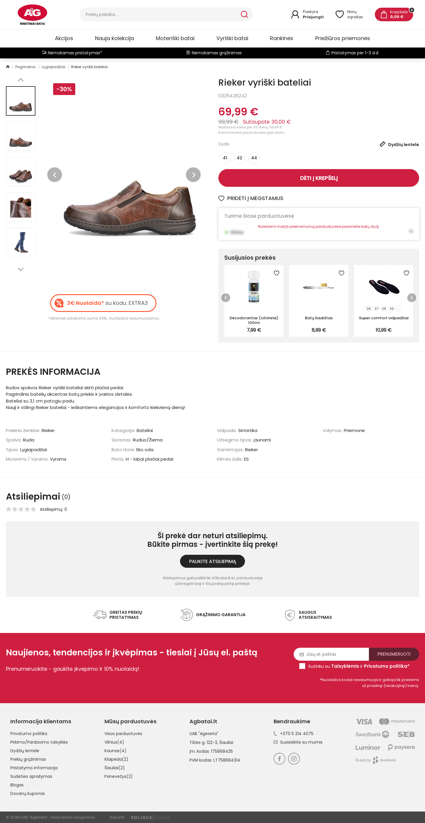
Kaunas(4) (115, 751)
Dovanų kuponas (27, 793)
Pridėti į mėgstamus (250, 198)
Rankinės (281, 38)
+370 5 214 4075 (293, 734)
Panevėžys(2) (118, 776)
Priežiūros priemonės (342, 38)
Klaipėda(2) (116, 759)
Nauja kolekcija (114, 38)
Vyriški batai (232, 38)
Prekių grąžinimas (28, 759)
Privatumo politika (28, 734)
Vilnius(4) (114, 742)
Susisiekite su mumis (298, 742)
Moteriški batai (175, 38)
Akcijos (64, 38)
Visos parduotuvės (123, 734)
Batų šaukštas (319, 318)
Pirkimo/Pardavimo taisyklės (39, 742)
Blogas (17, 785)
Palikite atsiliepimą (212, 561)
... (399, 308)
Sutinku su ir (359, 666)
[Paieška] (160, 14)
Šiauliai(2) (114, 768)
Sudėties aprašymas (31, 776)
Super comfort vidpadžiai (383, 318)
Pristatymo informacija (34, 768)
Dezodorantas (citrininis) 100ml (254, 320)
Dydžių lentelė (24, 751)
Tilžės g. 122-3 (203, 742)
